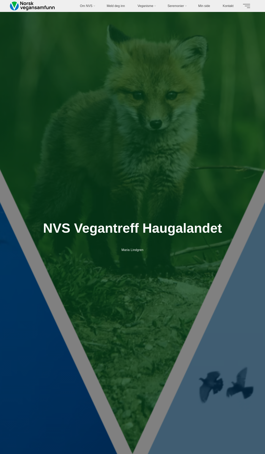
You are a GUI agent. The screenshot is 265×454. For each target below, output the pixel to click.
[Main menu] (245, 6)
